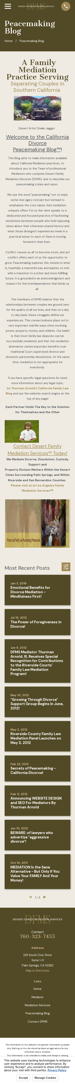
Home (37, 989)
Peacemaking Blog (37, 1013)
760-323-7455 (37, 936)
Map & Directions (37, 971)
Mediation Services (37, 1005)
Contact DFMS (37, 1022)
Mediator (38, 997)
